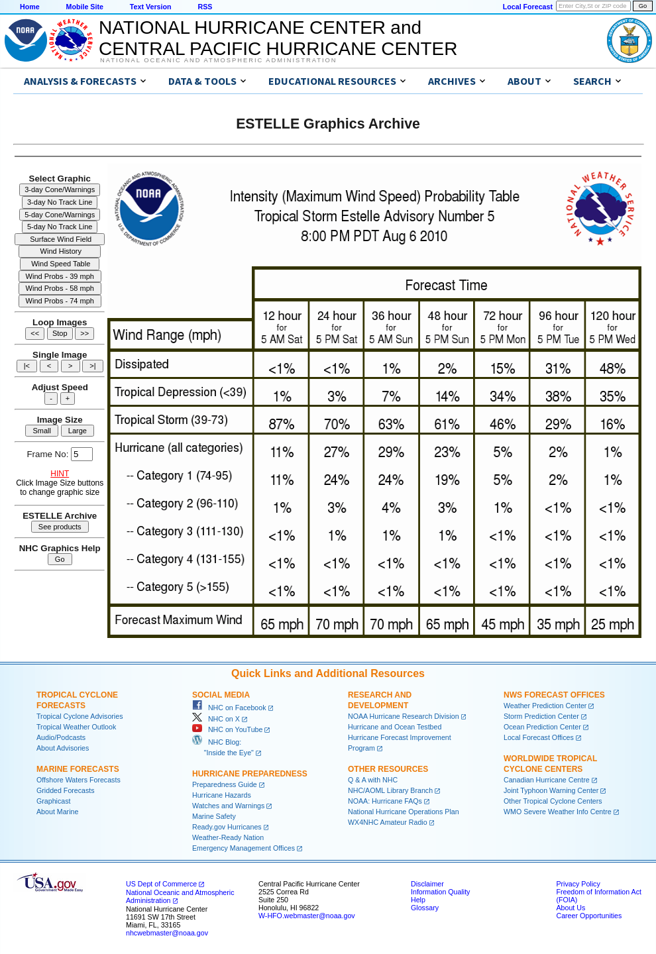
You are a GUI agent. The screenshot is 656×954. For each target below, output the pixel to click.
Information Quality (440, 892)
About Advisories (62, 748)
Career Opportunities (589, 916)
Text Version (151, 7)
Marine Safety (214, 816)
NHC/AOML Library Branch (390, 790)
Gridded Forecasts (65, 790)
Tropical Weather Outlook (76, 727)
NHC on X (216, 719)
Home (30, 7)
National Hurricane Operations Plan (403, 812)
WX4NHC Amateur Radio (387, 822)
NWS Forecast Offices (554, 695)
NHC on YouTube (227, 729)
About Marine (57, 812)
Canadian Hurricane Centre (547, 780)
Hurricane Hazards (221, 795)
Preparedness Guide (224, 784)
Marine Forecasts (77, 769)
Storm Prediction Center (541, 716)
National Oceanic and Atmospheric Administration (218, 60)
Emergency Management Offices (243, 848)
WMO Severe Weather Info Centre (558, 812)
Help (418, 900)
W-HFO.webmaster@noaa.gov (306, 916)
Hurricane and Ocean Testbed (394, 727)
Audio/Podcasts (60, 737)
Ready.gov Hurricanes (227, 827)
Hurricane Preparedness (249, 773)
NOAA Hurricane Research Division (403, 716)
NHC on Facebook (229, 708)
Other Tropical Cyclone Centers (553, 801)
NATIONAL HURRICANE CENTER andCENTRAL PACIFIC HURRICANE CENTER (278, 38)
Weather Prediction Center (545, 706)
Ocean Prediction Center (542, 727)
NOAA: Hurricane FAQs (385, 801)
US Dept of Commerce (161, 884)
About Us (570, 908)
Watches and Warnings (228, 806)
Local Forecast (528, 7)
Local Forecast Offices (539, 737)
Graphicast (53, 801)
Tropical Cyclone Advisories (79, 716)
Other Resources (388, 769)
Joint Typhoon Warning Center (551, 790)
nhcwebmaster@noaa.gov (167, 933)
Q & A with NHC (373, 780)
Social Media (221, 695)
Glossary (425, 908)
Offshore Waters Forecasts (78, 780)
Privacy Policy (578, 884)
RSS (204, 7)
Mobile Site (84, 7)
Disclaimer (427, 884)
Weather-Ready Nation (228, 837)
